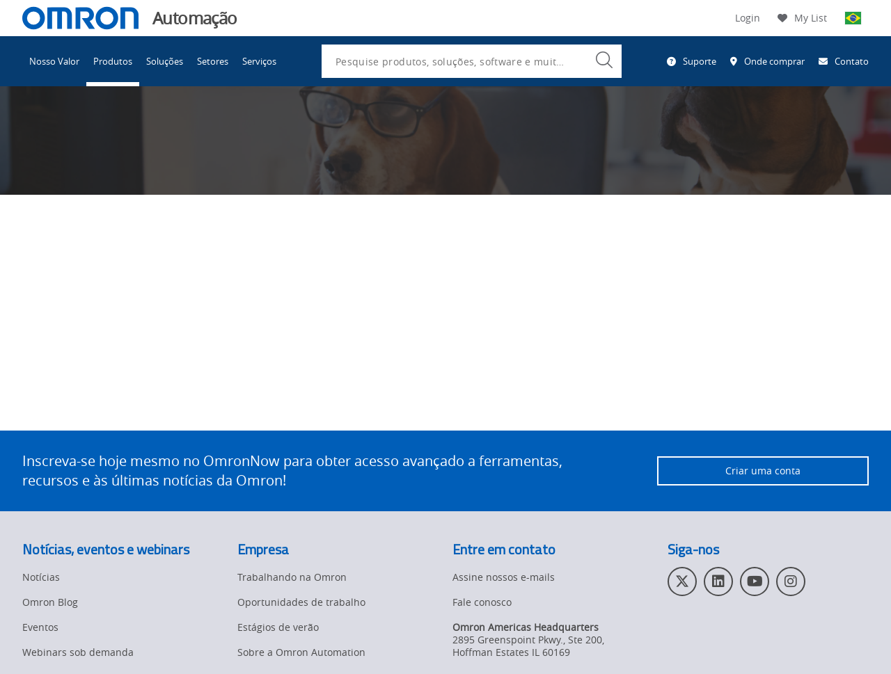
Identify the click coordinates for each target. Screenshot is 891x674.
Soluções (164, 61)
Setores (212, 61)
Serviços (259, 61)
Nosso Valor (54, 61)
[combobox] (472, 61)
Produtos (112, 61)
